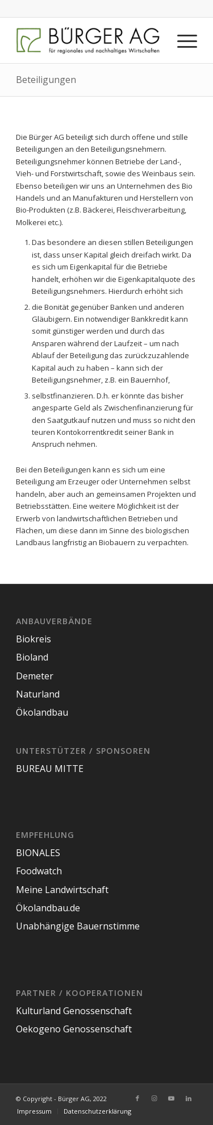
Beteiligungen (46, 79)
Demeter (34, 676)
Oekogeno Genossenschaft (74, 1029)
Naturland (38, 694)
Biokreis (33, 639)
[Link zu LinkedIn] (188, 1098)
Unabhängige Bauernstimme (78, 926)
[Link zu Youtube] (171, 1098)
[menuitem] (34, 1111)
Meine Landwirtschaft (62, 889)
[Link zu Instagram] (154, 1098)
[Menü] (181, 40)
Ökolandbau (42, 712)
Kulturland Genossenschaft (74, 1010)
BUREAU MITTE (49, 768)
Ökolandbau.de (48, 908)
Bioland (32, 657)
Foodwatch (39, 871)
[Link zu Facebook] (137, 1098)
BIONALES (38, 852)
